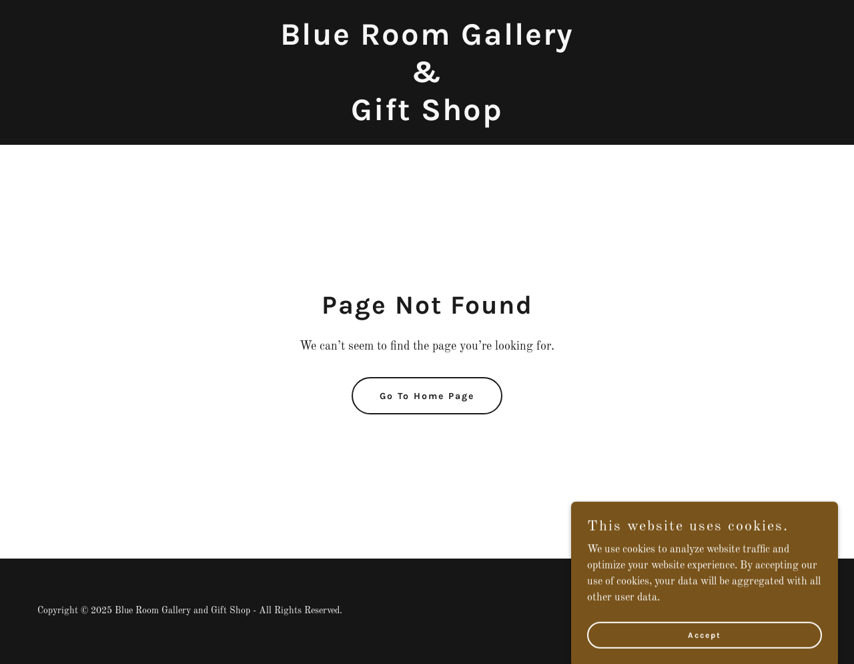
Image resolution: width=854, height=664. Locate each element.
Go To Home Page (427, 396)
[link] (427, 117)
